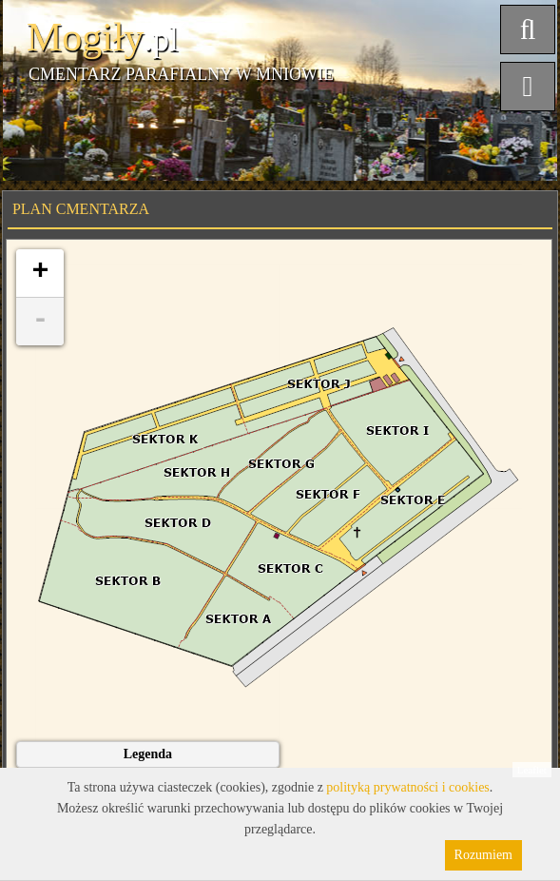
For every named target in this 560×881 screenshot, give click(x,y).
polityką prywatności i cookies (407, 787)
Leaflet (532, 769)
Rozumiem (483, 855)
